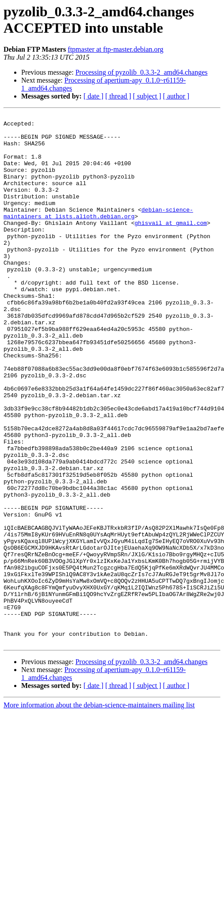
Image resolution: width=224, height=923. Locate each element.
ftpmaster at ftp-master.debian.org (115, 49)
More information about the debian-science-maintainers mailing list (99, 811)
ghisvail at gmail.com (170, 245)
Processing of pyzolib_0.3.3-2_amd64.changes (142, 72)
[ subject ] (147, 96)
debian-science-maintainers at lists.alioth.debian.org (98, 233)
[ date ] (93, 96)
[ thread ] (118, 96)
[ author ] (176, 96)
